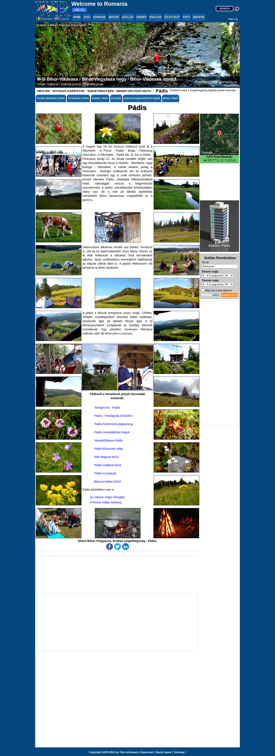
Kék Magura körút (106, 457)
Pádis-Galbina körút (107, 465)
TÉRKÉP (141, 17)
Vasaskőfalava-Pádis (108, 440)
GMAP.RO (198, 17)
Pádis (161, 90)
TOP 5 (186, 17)
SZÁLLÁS (127, 17)
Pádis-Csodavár (105, 473)
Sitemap (179, 752)
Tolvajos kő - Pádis (107, 407)
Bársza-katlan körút (107, 481)
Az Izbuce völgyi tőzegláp (107, 497)
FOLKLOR (155, 17)
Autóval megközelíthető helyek (142, 98)
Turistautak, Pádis (78, 98)
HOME (77, 17)
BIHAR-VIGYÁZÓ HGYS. (134, 91)
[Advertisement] (219, 363)
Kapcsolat (146, 752)
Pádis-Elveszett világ (108, 448)
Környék (116, 98)
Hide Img (233, 19)
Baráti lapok (163, 752)
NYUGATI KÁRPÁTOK (69, 91)
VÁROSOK (99, 17)
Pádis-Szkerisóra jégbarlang (113, 424)
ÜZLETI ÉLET (172, 17)
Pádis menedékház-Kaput (112, 432)
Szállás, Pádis (100, 98)
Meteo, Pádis (170, 98)
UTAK (87, 17)
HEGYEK (114, 17)
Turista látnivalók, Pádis (51, 98)
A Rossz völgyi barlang (105, 502)
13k (79, 9)
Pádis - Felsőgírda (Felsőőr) (113, 415)
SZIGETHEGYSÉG (101, 91)
